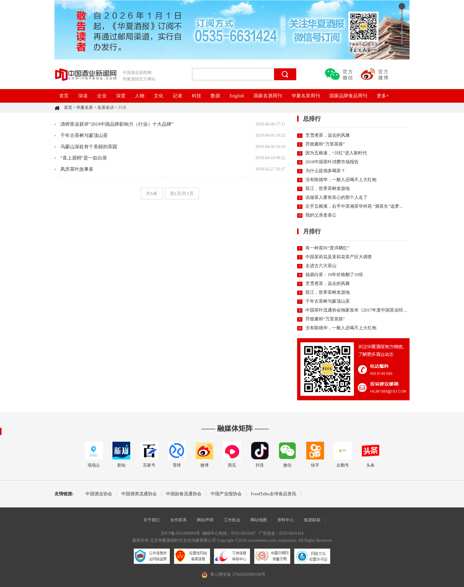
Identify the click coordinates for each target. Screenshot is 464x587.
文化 (158, 95)
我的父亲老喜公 (320, 215)
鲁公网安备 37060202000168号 (237, 574)
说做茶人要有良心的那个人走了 (336, 197)
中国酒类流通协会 (139, 494)
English (237, 95)
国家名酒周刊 (268, 95)
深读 (83, 95)
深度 (120, 95)
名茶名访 (105, 107)
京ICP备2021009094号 (180, 533)
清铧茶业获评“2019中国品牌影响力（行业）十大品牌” (116, 124)
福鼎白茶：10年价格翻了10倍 (334, 274)
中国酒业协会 (99, 494)
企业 (102, 95)
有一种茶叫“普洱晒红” (327, 248)
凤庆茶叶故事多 (77, 169)
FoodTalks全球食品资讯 (273, 494)
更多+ (383, 95)
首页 (64, 95)
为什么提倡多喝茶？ (325, 170)
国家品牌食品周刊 (348, 95)
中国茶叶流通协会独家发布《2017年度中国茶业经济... (358, 310)
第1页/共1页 (182, 193)
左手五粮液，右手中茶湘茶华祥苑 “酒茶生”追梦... (353, 206)
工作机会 (232, 520)
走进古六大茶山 (320, 265)
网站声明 (205, 520)
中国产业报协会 (226, 494)
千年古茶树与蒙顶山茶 (84, 135)
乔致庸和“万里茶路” (325, 144)
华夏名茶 (84, 107)
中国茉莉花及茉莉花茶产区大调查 (338, 256)
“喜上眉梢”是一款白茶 (83, 157)
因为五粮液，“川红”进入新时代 (336, 153)
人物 (139, 95)
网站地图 (258, 520)
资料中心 (285, 520)
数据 (215, 95)
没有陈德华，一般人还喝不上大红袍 (340, 179)
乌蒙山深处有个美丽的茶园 (88, 146)
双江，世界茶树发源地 (327, 188)
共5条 (151, 193)
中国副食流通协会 (184, 494)
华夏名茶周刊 (305, 95)
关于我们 (151, 520)
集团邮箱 (312, 520)
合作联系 (178, 520)
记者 (177, 95)
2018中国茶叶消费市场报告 (332, 161)
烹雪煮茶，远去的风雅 (327, 135)
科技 (196, 95)
